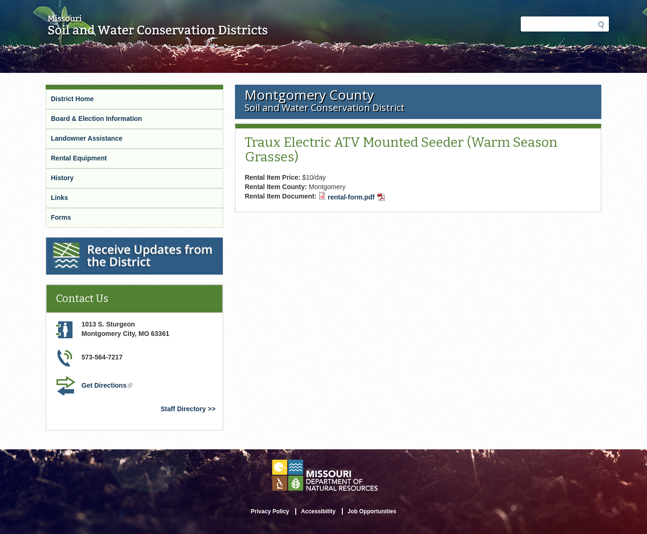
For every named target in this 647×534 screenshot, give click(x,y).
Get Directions (106, 385)
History (62, 178)
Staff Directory (183, 409)
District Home (72, 99)
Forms (61, 217)
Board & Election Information (96, 118)
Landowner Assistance (86, 138)
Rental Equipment (79, 158)
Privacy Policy (270, 511)
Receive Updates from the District (98, 241)
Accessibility (318, 511)
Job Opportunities (372, 511)
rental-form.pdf (356, 197)
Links (59, 197)
